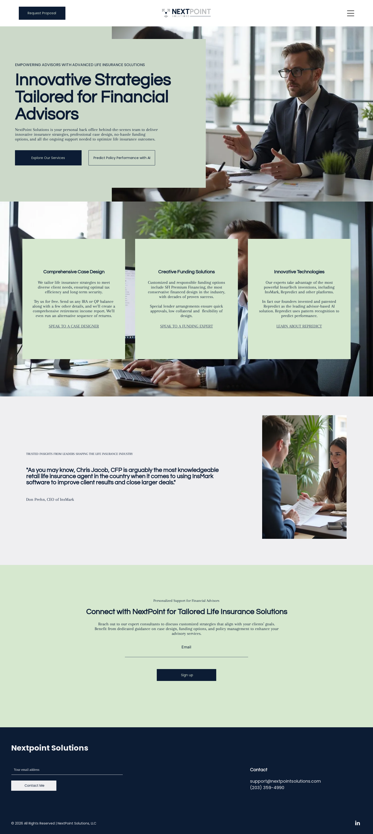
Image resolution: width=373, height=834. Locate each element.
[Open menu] (350, 13)
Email (186, 647)
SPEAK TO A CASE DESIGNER (74, 326)
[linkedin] (357, 823)
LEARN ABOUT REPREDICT (299, 326)
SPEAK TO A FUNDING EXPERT (186, 326)
